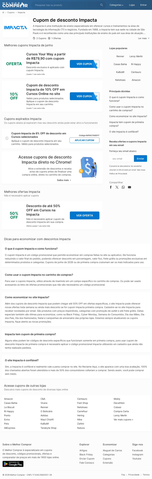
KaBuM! (120, 72)
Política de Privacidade (118, 174)
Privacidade (133, 474)
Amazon (136, 79)
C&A (43, 398)
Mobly (117, 398)
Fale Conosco (87, 462)
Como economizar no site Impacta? (128, 116)
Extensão (108, 462)
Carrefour (82, 411)
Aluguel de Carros (112, 450)
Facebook (137, 450)
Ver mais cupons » (123, 419)
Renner (120, 56)
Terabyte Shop (49, 427)
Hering (80, 415)
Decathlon (119, 402)
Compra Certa (121, 411)
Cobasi (117, 407)
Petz (6, 423)
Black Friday (86, 454)
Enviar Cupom (87, 458)
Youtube (136, 458)
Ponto (7, 415)
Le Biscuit (9, 407)
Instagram (137, 454)
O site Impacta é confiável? (124, 131)
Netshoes (120, 79)
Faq (123, 474)
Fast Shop (82, 402)
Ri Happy (136, 64)
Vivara (44, 402)
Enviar (140, 158)
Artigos (83, 450)
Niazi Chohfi (47, 419)
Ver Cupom (88, 64)
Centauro (136, 72)
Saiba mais (64, 180)
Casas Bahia (120, 64)
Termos (146, 474)
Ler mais (144, 38)
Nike (79, 419)
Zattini (80, 423)
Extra (7, 419)
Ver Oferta (84, 215)
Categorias (109, 454)
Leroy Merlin (136, 56)
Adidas (44, 415)
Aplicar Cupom (84, 140)
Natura (81, 427)
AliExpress (9, 427)
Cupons (10, 12)
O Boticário (46, 411)
